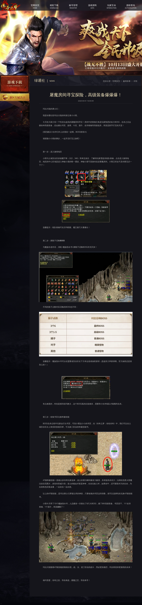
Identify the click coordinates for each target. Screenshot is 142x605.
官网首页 (116, 81)
